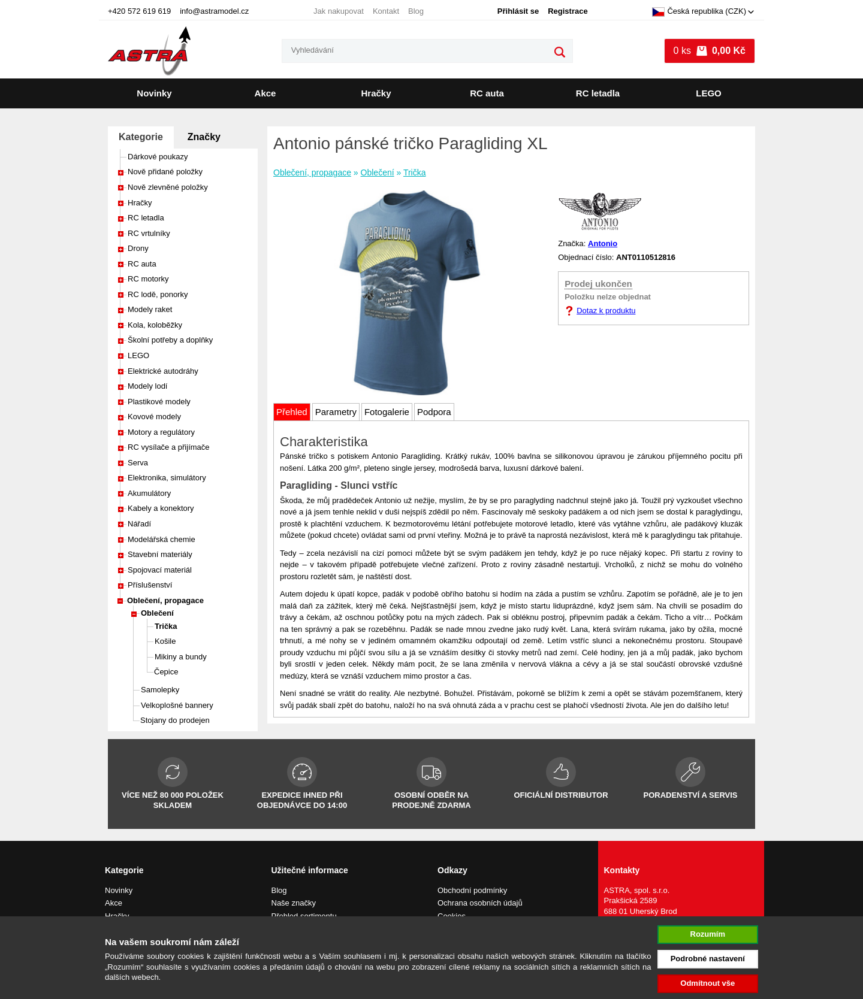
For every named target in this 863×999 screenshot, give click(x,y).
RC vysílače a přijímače (169, 447)
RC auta (487, 93)
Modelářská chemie (161, 539)
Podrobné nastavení (708, 958)
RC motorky (148, 278)
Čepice (166, 671)
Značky (204, 137)
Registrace (567, 11)
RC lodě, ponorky (158, 294)
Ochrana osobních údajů (480, 902)
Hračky (376, 93)
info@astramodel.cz (214, 11)
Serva (138, 462)
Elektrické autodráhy (163, 371)
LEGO (709, 93)
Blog (416, 11)
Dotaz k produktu (606, 310)
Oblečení (157, 613)
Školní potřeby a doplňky (170, 339)
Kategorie (141, 137)
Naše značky (293, 902)
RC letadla (598, 93)
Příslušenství (150, 584)
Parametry (336, 412)
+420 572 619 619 (139, 11)
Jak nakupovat (338, 11)
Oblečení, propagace (165, 600)
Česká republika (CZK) (699, 12)
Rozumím (708, 934)
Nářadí (139, 523)
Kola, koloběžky (155, 324)
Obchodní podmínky (472, 890)
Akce (265, 93)
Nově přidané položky (165, 171)
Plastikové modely (159, 401)
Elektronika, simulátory (167, 477)
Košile (165, 641)
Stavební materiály (160, 554)
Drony (138, 248)
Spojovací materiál (160, 569)
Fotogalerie (386, 412)
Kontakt (386, 11)
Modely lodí (147, 386)
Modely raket (150, 309)
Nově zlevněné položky (168, 187)
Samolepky (160, 689)
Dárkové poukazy (158, 156)
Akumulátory (149, 493)
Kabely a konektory (161, 508)
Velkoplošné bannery (177, 705)
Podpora (434, 412)
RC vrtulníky (149, 233)
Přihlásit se (518, 11)
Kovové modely (154, 416)
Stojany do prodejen (175, 720)
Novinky (154, 93)
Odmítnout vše (707, 983)
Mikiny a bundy (181, 656)
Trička (166, 626)
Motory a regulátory (161, 432)
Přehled (291, 412)
